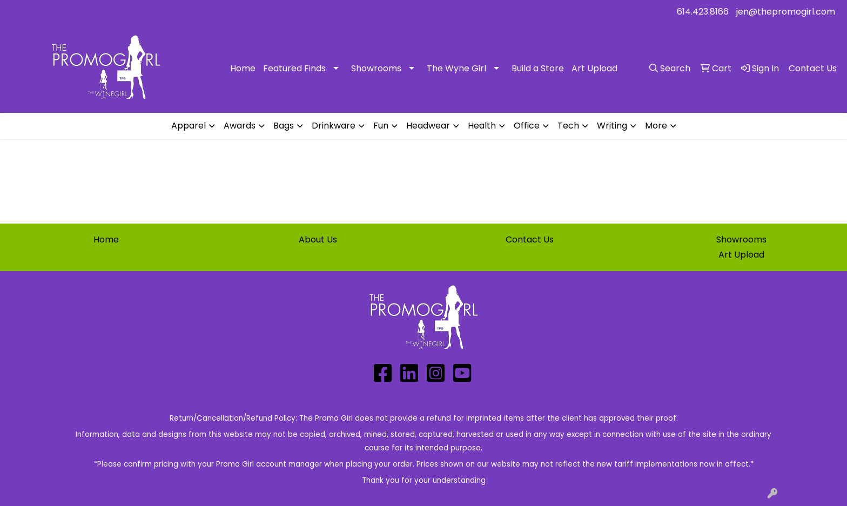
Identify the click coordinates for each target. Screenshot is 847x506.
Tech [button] (568, 125)
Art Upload (594, 68)
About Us (318, 239)
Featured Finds (294, 68)
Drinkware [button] (333, 125)
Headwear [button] (428, 125)
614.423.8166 (703, 11)
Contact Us (530, 239)
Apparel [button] (188, 125)
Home (243, 68)
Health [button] (482, 125)
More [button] (656, 125)
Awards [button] (240, 125)
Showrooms (376, 68)
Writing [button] (612, 125)
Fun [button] (380, 125)
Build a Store (538, 68)
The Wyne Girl (456, 68)
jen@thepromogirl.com (785, 11)
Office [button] (527, 125)
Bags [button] (283, 125)
